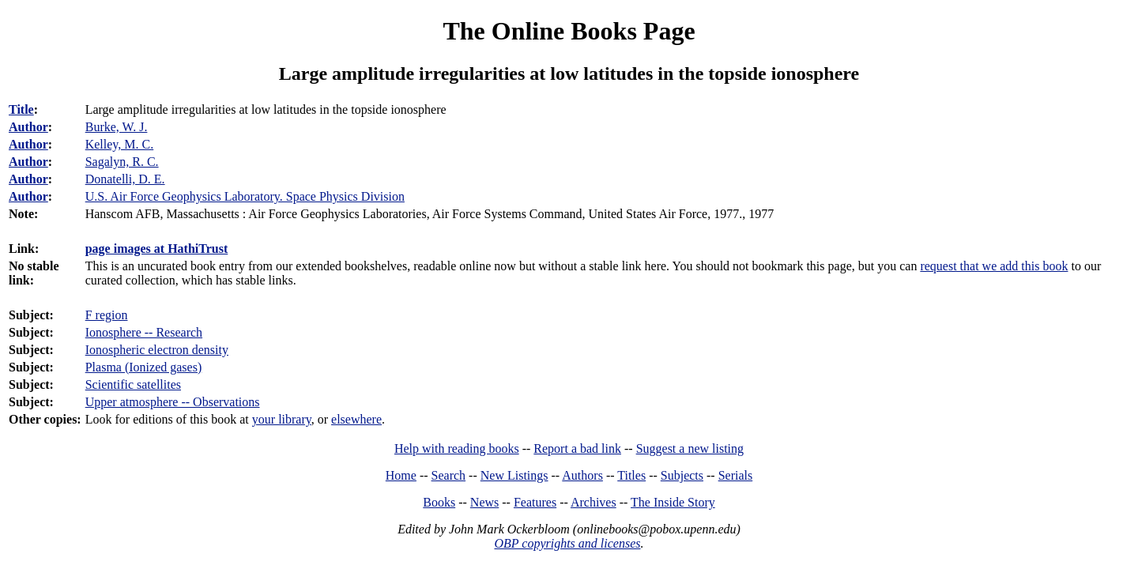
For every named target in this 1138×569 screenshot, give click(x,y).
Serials (735, 475)
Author (28, 127)
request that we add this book (994, 266)
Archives (593, 502)
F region (106, 315)
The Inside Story (673, 502)
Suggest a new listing (690, 448)
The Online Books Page (569, 31)
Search (448, 475)
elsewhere (356, 419)
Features (535, 502)
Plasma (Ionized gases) (143, 367)
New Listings (514, 475)
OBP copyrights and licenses (567, 543)
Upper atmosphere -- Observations (172, 402)
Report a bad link (577, 448)
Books (439, 502)
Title (21, 109)
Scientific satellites (133, 384)
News (484, 502)
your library (281, 419)
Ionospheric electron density (156, 349)
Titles (631, 475)
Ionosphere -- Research (143, 332)
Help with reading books (456, 448)
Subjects (682, 475)
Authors (582, 475)
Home (401, 475)
